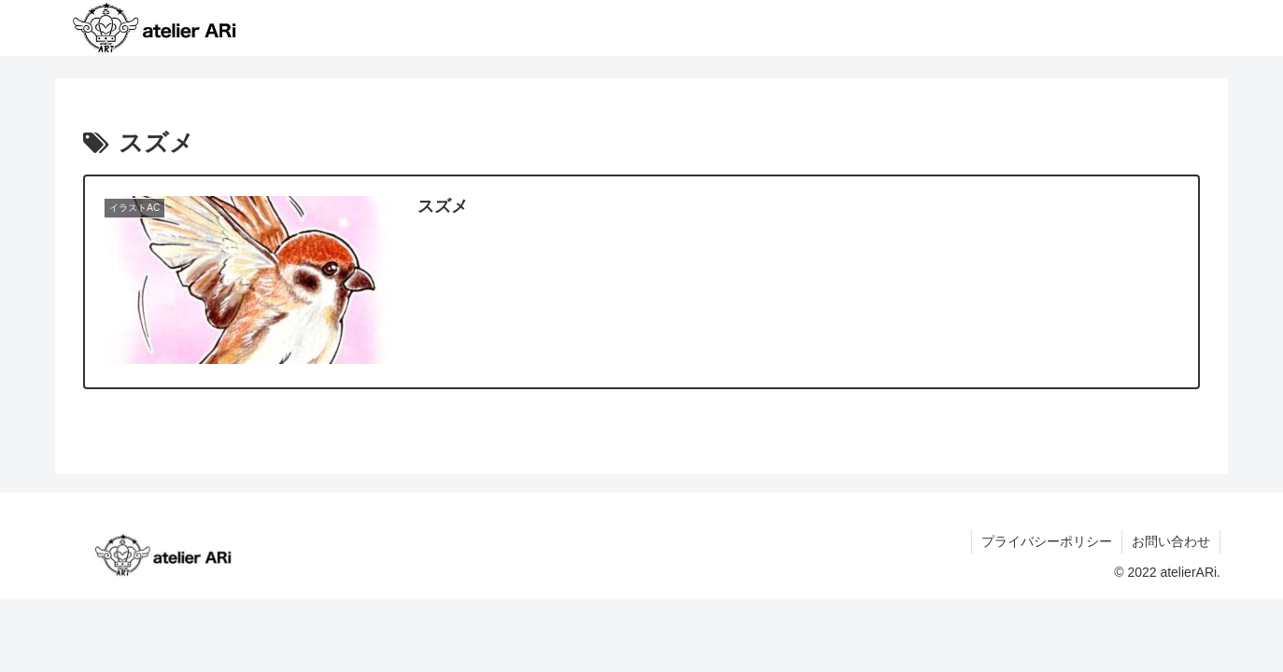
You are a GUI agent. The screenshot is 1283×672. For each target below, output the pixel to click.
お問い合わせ (1171, 541)
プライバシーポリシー (1046, 541)
